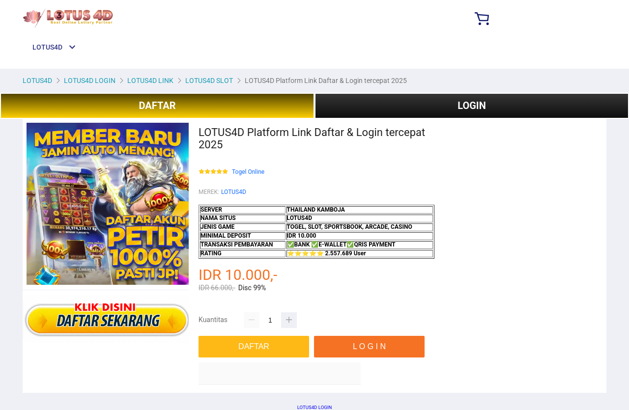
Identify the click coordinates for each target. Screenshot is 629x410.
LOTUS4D (233, 192)
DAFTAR (157, 105)
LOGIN (471, 105)
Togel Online (248, 172)
